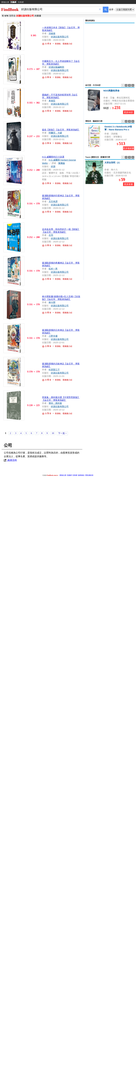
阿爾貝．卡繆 (55, 133)
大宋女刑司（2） (112, 162)
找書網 (69, 475)
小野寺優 (53, 336)
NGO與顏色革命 (111, 90)
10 (53, 433)
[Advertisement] (62, 51)
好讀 (53, 166)
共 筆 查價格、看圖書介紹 (57, 111)
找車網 (21, 2)
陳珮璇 (61, 163)
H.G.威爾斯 (54, 160)
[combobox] (59, 9)
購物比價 (5, 2)
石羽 (51, 235)
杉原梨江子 (54, 369)
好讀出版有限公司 (60, 104)
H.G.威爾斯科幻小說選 (53, 157)
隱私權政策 (89, 475)
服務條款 (81, 475)
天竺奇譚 (53, 201)
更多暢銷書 (128, 148)
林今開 (52, 302)
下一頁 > (62, 433)
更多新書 (128, 184)
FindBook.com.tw (52, 475)
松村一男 (53, 268)
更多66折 (128, 112)
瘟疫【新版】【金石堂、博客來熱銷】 (61, 129)
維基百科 (10, 460)
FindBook (10, 9)
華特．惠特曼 (55, 403)
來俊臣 (52, 100)
